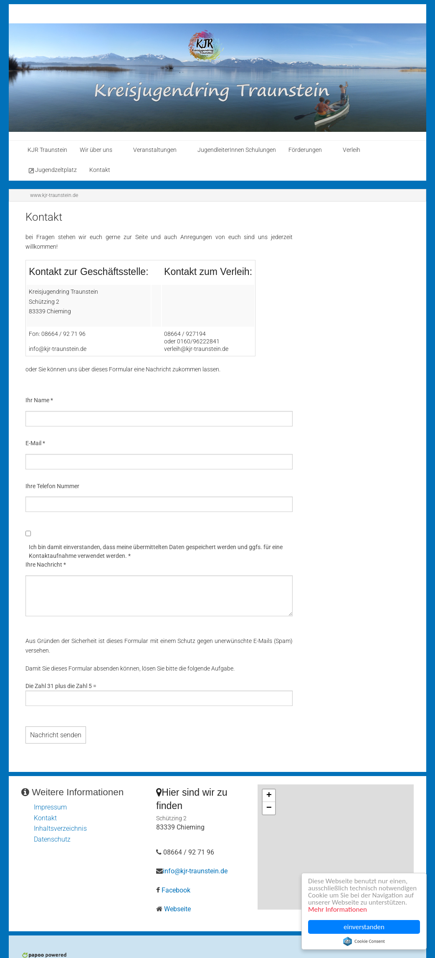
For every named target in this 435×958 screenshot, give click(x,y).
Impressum (50, 807)
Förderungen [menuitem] (305, 150)
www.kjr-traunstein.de (54, 195)
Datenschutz (52, 839)
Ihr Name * (39, 400)
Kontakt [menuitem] (99, 170)
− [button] (269, 808)
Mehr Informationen (337, 909)
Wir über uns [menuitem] (96, 150)
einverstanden (364, 927)
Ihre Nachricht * (45, 564)
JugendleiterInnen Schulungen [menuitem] (236, 150)
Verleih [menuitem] (351, 150)
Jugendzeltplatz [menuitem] (52, 170)
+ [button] (269, 795)
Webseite (177, 909)
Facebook (176, 890)
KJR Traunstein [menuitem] (47, 150)
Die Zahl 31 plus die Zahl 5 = (60, 686)
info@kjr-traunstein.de (195, 871)
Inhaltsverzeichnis (60, 828)
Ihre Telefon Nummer (52, 486)
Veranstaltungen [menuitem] (155, 150)
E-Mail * (35, 443)
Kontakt (45, 818)
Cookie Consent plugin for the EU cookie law (364, 941)
